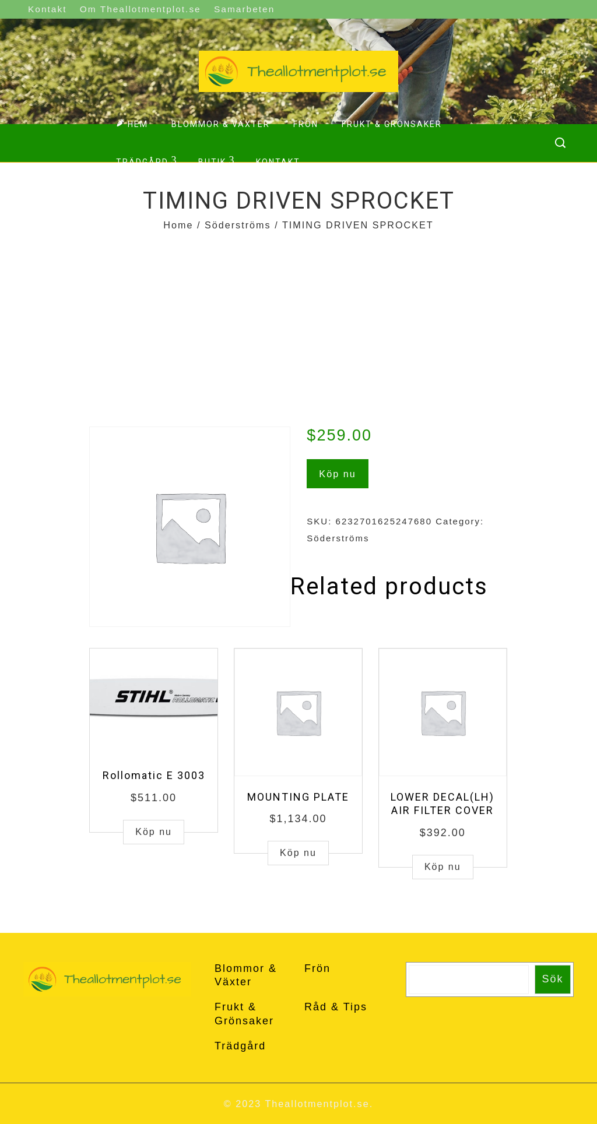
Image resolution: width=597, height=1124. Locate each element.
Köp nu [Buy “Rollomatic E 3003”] (153, 832)
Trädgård (146, 161)
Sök (553, 979)
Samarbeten (244, 9)
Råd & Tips (335, 1007)
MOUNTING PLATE (298, 797)
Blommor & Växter (220, 124)
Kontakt (47, 9)
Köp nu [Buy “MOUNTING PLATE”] (298, 853)
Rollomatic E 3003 (154, 775)
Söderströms (238, 225)
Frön (305, 124)
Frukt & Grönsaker (392, 124)
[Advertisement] (298, 321)
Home (178, 225)
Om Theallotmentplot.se (140, 9)
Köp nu (337, 473)
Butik (216, 161)
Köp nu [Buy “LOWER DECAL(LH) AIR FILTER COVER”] (442, 867)
